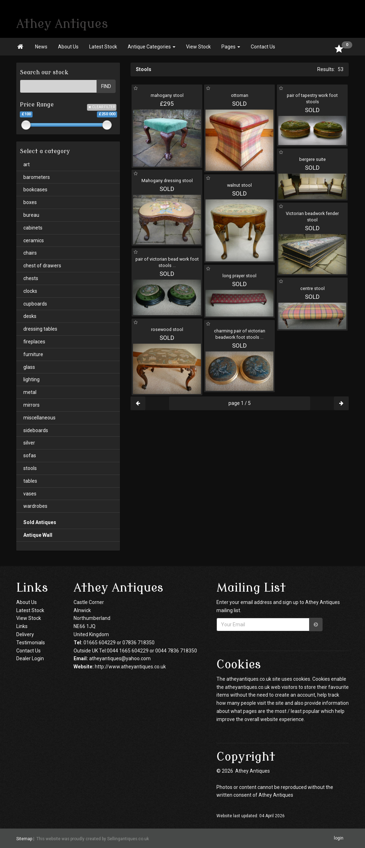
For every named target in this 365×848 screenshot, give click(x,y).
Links (22, 626)
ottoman (239, 95)
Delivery (25, 634)
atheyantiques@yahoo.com (120, 658)
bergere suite (312, 159)
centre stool (312, 288)
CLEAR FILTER (101, 107)
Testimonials (30, 642)
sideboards (35, 430)
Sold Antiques (39, 522)
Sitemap (24, 838)
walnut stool (239, 185)
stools (30, 468)
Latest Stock (103, 47)
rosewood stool (167, 329)
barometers (36, 177)
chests (30, 278)
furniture (33, 354)
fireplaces (34, 341)
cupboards (35, 304)
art (26, 164)
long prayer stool (239, 275)
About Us (68, 47)
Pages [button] (230, 47)
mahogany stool (167, 95)
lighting (31, 379)
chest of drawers (42, 265)
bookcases (35, 189)
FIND (106, 86)
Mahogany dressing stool (167, 180)
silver (29, 443)
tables (30, 481)
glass (29, 367)
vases (29, 493)
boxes (30, 202)
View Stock (198, 47)
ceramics (33, 240)
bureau (31, 215)
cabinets (32, 228)
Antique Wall (37, 535)
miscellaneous (39, 417)
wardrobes (35, 506)
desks (29, 316)
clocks (30, 291)
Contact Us (263, 47)
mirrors (31, 405)
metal (29, 392)
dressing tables (40, 329)
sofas (29, 455)
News (41, 47)
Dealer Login (30, 658)
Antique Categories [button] (151, 47)
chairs (30, 253)
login (338, 838)
